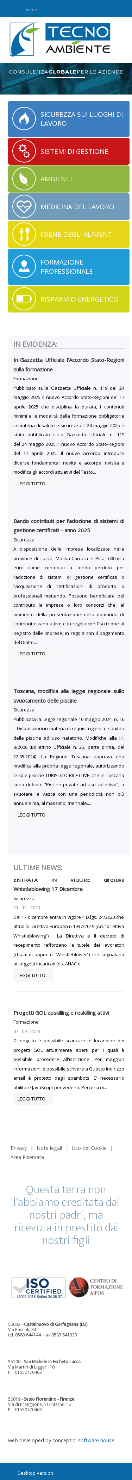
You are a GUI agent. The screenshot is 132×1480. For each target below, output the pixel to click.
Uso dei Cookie (89, 1148)
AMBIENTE (57, 178)
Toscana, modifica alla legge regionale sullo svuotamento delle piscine (68, 695)
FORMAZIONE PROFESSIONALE (66, 266)
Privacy (19, 1148)
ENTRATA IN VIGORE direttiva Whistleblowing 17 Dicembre (68, 885)
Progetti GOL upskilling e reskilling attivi (61, 1013)
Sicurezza (23, 539)
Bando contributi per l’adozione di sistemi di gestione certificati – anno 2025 (68, 525)
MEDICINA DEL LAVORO (77, 206)
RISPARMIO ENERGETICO (79, 299)
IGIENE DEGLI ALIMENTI (77, 234)
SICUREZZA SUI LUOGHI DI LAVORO (81, 119)
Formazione (26, 378)
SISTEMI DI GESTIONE (74, 151)
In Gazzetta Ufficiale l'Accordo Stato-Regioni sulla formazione (68, 364)
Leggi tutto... (33, 483)
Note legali (49, 1148)
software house (96, 1440)
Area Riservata (27, 1157)
